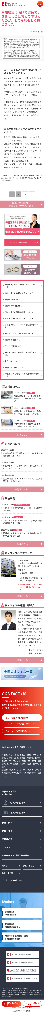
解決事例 (5, 866)
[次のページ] (32, 194)
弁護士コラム (28, 866)
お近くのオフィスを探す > (22, 1011)
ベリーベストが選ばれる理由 (15, 855)
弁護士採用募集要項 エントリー (14, 925)
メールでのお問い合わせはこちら (22, 242)
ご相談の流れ (8, 839)
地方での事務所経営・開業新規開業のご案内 (16, 937)
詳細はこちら (21, 596)
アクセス (6, 847)
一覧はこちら (21, 434)
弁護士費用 (7, 831)
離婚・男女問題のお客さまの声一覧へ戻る (21, 204)
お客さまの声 (7, 873)
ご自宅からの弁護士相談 (12, 880)
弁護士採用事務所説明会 (10, 913)
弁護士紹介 (7, 822)
